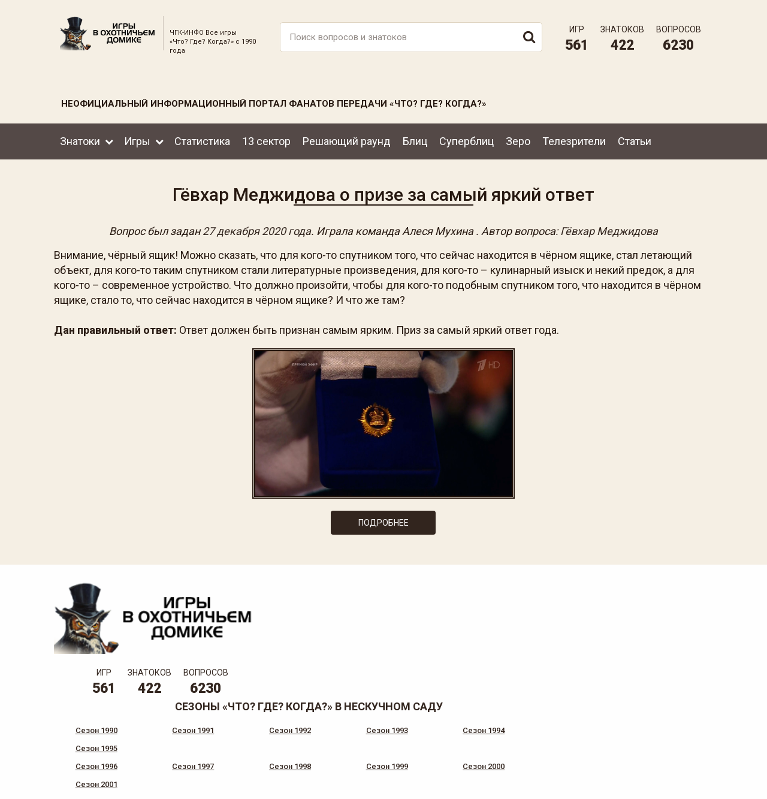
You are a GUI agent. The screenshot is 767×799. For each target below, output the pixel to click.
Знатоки (80, 137)
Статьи (634, 137)
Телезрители (574, 137)
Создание (664, 780)
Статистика (202, 137)
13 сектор (266, 137)
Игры (137, 137)
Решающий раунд (347, 137)
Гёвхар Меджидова (609, 228)
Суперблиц (466, 137)
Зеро (518, 137)
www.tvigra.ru (472, 739)
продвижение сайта (679, 786)
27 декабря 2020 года (257, 228)
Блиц (415, 137)
